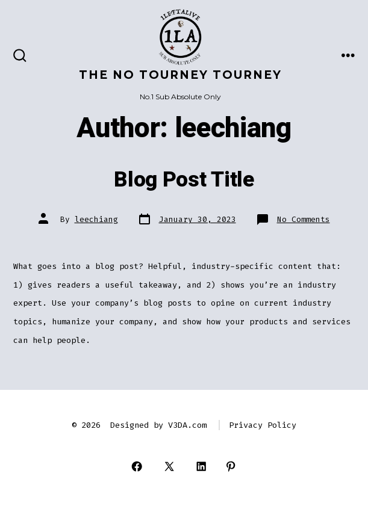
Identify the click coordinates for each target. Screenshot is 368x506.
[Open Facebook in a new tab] (137, 466)
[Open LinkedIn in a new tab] (201, 466)
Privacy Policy (262, 425)
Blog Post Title (184, 180)
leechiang (96, 219)
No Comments (303, 219)
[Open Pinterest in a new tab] (231, 466)
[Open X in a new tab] (169, 466)
